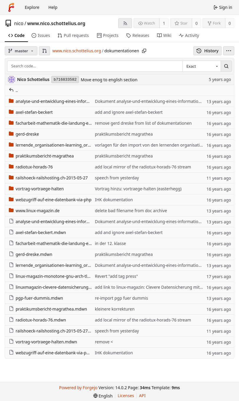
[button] (44, 50)
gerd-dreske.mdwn (30, 254)
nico (18, 23)
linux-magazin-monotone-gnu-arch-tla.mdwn (56, 276)
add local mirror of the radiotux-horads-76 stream (143, 167)
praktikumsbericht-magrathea (41, 156)
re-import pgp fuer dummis (121, 298)
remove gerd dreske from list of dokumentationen (143, 123)
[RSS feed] (125, 23)
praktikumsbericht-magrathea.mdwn (48, 309)
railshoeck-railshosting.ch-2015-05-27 (48, 178)
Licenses (126, 395)
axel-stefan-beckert (31, 112)
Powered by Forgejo (78, 387)
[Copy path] (144, 51)
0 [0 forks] (229, 23)
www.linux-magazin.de (34, 210)
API (142, 395)
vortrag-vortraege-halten (36, 188)
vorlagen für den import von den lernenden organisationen (152, 145)
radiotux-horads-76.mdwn (37, 320)
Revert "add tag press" (116, 276)
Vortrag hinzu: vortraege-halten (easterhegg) (138, 188)
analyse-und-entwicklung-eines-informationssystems (63, 101)
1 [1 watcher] (164, 23)
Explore (32, 7)
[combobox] (201, 66)
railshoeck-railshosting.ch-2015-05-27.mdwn (55, 331)
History (208, 50)
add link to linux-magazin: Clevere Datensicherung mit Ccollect (155, 287)
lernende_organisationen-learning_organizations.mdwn (66, 265)
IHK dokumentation (114, 199)
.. (13, 90)
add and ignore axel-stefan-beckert (129, 112)
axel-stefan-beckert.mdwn (37, 232)
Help (52, 7)
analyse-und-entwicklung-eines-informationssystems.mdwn (70, 221)
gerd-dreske (24, 134)
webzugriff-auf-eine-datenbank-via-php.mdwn (57, 352)
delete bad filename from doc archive (131, 210)
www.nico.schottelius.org (56, 23)
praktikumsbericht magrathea (124, 134)
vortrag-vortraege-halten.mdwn (43, 342)
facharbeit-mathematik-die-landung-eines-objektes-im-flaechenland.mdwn (84, 243)
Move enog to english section (109, 79)
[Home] (11, 7)
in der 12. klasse (110, 243)
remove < (104, 342)
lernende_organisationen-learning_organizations (59, 145)
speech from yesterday (117, 178)
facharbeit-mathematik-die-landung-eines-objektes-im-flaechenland (78, 123)
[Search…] (226, 66)
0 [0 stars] (196, 23)
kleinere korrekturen (115, 309)
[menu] (228, 50)
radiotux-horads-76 (31, 167)
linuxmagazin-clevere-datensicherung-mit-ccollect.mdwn (67, 287)
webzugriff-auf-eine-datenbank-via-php (50, 199)
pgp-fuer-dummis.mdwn (36, 298)
